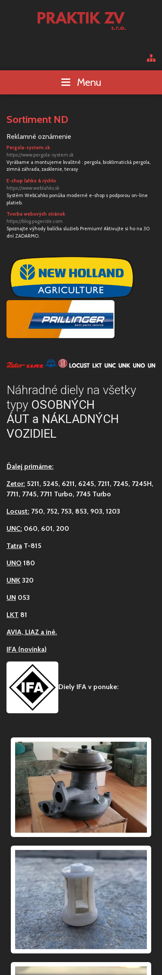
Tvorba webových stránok (81, 218)
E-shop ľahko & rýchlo (81, 185)
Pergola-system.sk (81, 151)
